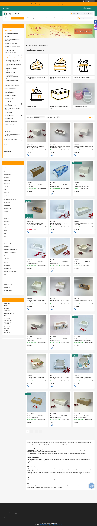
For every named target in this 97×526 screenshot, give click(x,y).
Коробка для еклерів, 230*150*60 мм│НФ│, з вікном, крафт (82, 416)
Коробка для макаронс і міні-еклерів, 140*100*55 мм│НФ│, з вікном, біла (83, 339)
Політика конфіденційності (56, 524)
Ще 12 (6, 186)
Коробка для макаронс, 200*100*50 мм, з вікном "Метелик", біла (36, 262)
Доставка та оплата (37, 18)
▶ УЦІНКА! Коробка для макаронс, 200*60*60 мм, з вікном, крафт (35, 224)
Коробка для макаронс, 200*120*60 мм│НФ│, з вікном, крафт (35, 416)
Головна (7, 18)
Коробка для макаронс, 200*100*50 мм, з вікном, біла (83, 224)
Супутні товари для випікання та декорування (12, 130)
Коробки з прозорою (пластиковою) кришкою (11, 51)
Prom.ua (55, 523)
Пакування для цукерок (10, 88)
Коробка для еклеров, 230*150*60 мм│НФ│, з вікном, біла (58, 416)
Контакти (48, 18)
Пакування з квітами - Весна (11, 33)
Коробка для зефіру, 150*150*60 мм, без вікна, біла (83, 147)
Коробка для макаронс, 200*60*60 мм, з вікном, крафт (83, 301)
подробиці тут (61, 4)
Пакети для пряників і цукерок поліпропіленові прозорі (12, 104)
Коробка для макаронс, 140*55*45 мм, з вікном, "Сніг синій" (60, 185)
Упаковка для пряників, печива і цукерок (12, 47)
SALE (28, 18)
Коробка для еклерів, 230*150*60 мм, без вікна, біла (36, 339)
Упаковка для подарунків (11, 43)
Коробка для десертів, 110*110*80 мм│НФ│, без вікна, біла (35, 147)
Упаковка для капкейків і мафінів (82, 77)
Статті (5, 148)
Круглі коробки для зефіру (80, 106)
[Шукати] (79, 18)
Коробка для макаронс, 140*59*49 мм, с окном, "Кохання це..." (60, 339)
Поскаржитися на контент (45, 524)
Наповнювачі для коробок (11, 121)
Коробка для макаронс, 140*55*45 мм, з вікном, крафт (36, 185)
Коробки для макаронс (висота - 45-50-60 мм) (59, 78)
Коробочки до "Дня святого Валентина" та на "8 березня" (11, 140)
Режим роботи (7, 151)
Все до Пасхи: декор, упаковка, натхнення (12, 40)
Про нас (56, 18)
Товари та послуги (17, 18)
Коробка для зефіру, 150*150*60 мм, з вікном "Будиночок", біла (36, 301)
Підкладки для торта (10, 101)
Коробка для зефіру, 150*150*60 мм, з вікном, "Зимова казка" (83, 378)
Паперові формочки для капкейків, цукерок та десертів (12, 84)
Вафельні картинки (9, 124)
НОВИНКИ (7, 36)
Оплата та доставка (8, 511)
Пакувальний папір (9, 115)
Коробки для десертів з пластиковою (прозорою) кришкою (59, 107)
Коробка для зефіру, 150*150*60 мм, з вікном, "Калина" (36, 378)
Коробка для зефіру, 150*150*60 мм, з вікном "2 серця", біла (59, 301)
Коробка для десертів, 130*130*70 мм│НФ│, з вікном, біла (58, 224)
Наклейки (7, 127)
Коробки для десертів (10, 57)
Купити (28, 155)
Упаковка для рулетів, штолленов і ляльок (10, 91)
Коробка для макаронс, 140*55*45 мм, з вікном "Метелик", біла (60, 147)
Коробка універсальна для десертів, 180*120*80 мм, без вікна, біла (82, 185)
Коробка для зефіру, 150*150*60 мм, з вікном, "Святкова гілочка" (59, 378)
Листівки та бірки (9, 118)
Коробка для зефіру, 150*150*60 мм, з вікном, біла (83, 262)
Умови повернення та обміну (11, 513)
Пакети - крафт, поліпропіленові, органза (12, 109)
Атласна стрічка (8, 112)
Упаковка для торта (31, 106)
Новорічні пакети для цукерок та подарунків (12, 135)
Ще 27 (6, 227)
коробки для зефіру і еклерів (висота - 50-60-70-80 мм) (36, 78)
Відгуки (63, 18)
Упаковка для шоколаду (10, 95)
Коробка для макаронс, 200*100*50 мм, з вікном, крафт (59, 262)
